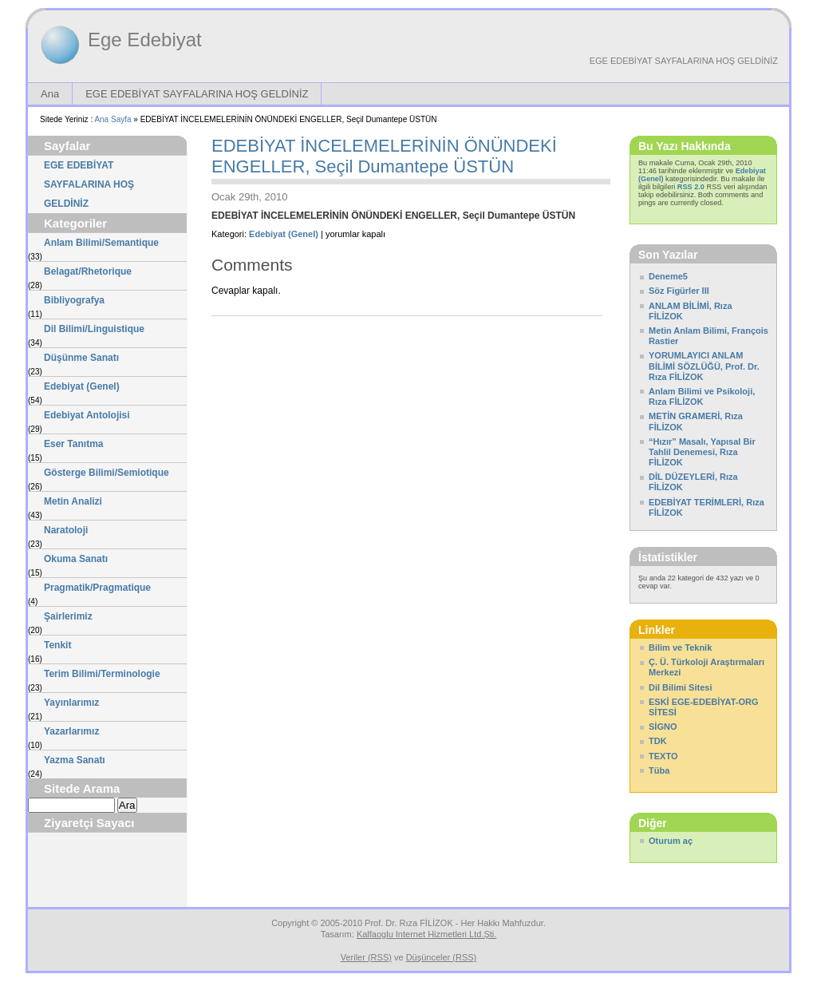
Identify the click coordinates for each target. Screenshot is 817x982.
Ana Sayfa (112, 119)
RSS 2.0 (691, 187)
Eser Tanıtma (73, 443)
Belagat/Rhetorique (88, 271)
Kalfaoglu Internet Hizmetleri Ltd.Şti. (426, 934)
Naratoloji (66, 530)
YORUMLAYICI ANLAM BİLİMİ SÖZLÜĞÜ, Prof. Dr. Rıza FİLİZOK (704, 365)
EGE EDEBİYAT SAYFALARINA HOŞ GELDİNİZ (684, 60)
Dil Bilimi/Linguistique (94, 329)
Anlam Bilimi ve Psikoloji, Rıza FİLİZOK (702, 396)
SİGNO (663, 726)
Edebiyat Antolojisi (87, 415)
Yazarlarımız (71, 731)
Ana (50, 94)
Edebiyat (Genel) (82, 386)
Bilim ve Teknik (680, 647)
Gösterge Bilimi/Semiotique (106, 472)
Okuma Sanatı (76, 558)
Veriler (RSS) (366, 957)
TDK (658, 741)
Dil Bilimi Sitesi (680, 687)
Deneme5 (668, 276)
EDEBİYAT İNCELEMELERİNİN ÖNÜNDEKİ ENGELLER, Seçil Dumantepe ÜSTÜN (384, 156)
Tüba (659, 770)
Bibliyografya (74, 300)
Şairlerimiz (68, 616)
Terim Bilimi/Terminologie (102, 673)
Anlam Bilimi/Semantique (101, 242)
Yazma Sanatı (74, 760)
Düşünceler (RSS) (441, 957)
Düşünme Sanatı (81, 357)
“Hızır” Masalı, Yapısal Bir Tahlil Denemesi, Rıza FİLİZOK (702, 452)
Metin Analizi (73, 501)
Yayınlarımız (71, 702)
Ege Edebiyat (145, 39)
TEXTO (663, 756)
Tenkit (57, 645)
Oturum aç (671, 840)
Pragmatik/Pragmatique (97, 587)
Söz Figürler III (679, 290)
